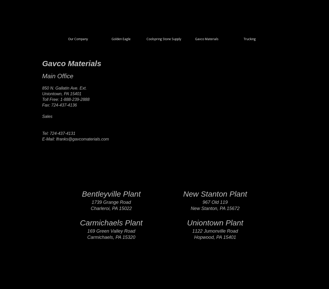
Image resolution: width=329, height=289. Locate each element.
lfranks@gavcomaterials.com (82, 139)
